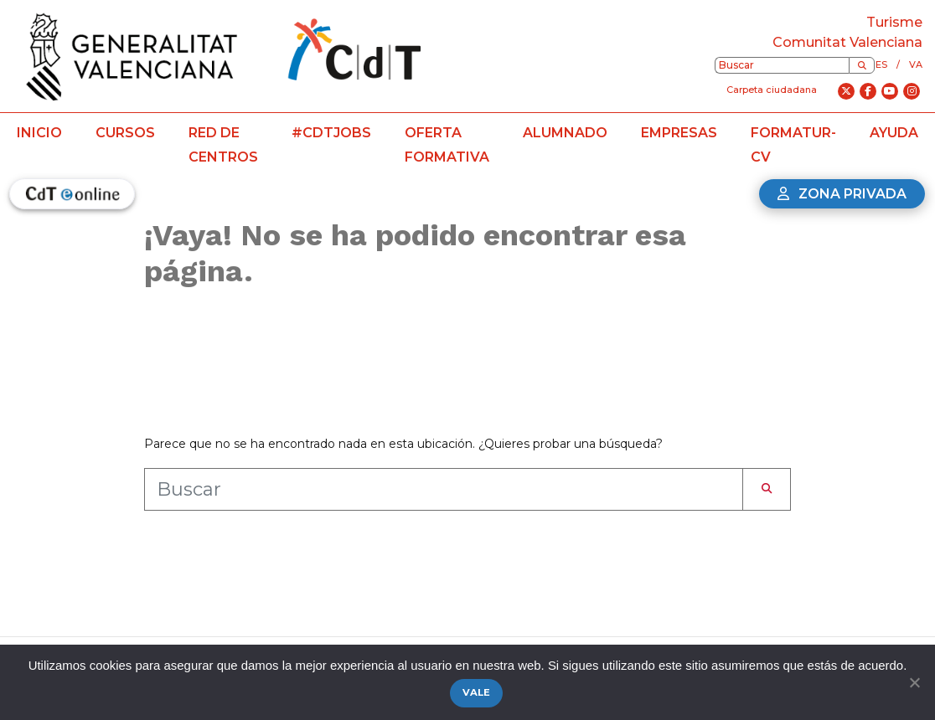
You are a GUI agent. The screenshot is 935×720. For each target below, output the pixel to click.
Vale (476, 692)
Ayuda (894, 133)
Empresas (679, 133)
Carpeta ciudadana (771, 89)
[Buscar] (862, 65)
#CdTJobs (331, 133)
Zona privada (842, 194)
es (881, 64)
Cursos (125, 133)
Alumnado (565, 133)
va (915, 64)
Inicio (39, 133)
